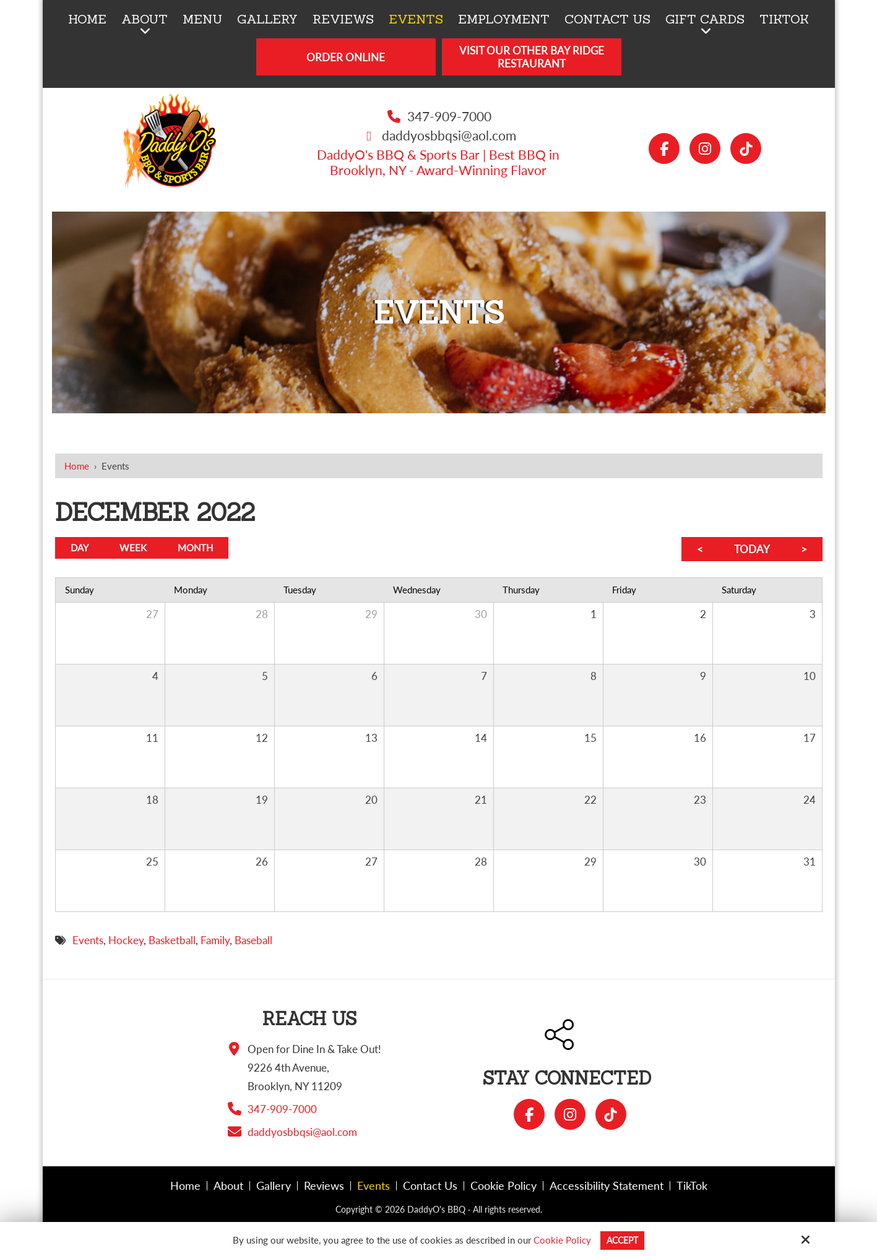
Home (76, 465)
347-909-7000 (449, 116)
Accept (622, 1239)
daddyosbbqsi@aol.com (449, 135)
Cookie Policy (560, 1239)
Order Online (345, 57)
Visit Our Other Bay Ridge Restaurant (531, 57)
